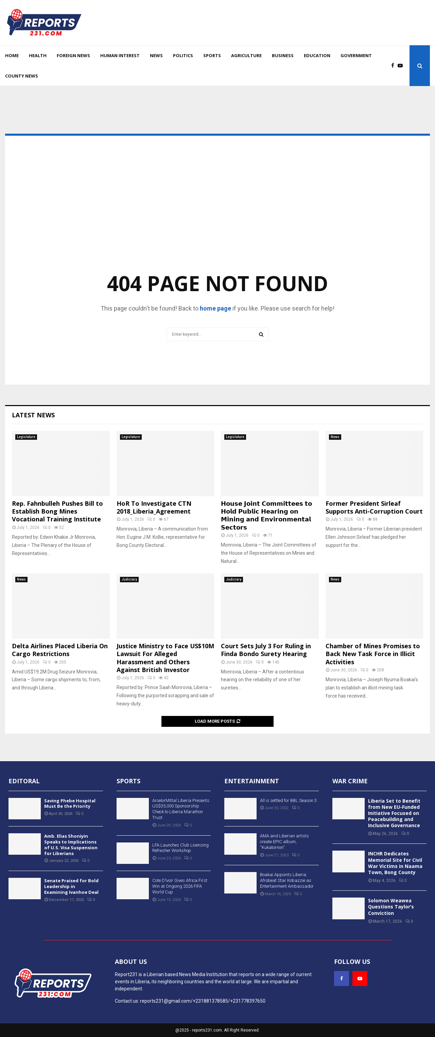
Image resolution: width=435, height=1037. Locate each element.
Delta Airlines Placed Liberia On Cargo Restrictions (60, 650)
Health (38, 55)
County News (21, 76)
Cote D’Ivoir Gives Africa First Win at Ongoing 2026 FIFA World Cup (179, 886)
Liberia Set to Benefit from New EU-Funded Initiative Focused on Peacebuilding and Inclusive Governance (394, 813)
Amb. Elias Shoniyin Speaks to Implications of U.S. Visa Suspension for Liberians (71, 844)
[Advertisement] (217, 214)
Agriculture (246, 55)
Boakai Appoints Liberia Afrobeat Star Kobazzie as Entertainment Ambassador (287, 880)
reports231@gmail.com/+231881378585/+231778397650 (202, 1001)
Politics (183, 55)
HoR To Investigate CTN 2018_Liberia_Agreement (154, 507)
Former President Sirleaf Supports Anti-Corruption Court (374, 507)
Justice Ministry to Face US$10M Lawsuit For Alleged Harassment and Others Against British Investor (165, 658)
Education (317, 55)
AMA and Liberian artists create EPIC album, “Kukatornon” (284, 841)
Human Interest (120, 55)
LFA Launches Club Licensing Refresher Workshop (180, 847)
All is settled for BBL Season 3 (288, 800)
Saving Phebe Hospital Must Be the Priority (69, 803)
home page (215, 308)
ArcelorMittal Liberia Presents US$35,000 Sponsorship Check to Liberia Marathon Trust (180, 809)
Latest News (33, 415)
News (156, 55)
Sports (212, 55)
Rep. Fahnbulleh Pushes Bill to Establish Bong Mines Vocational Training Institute (57, 511)
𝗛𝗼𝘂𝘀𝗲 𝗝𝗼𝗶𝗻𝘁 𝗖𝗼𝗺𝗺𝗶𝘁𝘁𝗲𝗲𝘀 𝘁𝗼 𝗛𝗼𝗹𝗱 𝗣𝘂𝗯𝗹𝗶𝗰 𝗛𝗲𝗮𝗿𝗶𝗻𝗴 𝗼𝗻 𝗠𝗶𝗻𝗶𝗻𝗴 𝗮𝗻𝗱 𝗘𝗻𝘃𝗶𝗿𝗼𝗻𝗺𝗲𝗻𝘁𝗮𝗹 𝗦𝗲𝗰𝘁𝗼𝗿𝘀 (266, 515)
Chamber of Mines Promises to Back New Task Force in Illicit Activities (373, 654)
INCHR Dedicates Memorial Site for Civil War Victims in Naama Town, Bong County (395, 862)
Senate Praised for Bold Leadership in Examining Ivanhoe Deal (71, 886)
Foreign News (73, 55)
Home (12, 55)
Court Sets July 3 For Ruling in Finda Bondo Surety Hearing (266, 650)
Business (283, 55)
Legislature (26, 437)
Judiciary (129, 579)
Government (356, 55)
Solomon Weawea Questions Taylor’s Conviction (391, 906)
